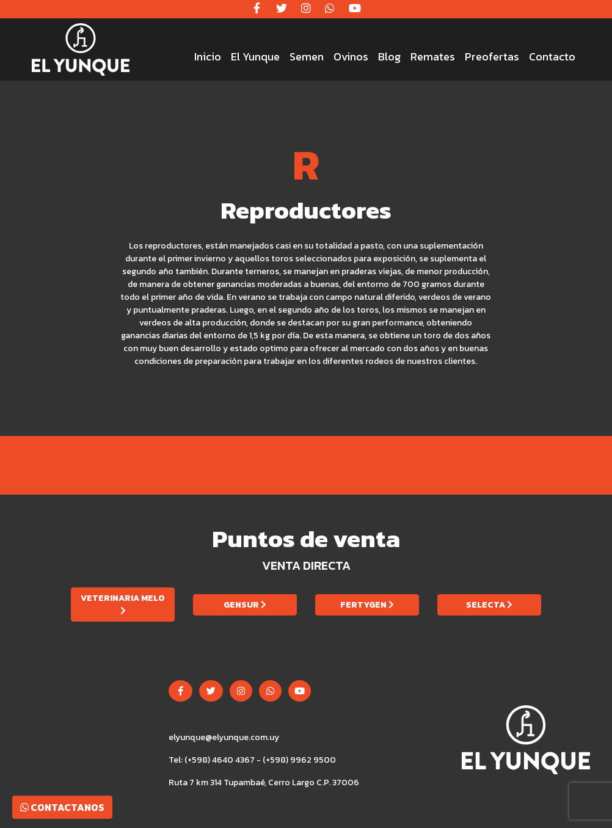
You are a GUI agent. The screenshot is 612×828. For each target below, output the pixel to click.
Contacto (552, 56)
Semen (307, 56)
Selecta (489, 604)
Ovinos (350, 56)
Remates (432, 56)
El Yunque (255, 56)
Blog (389, 56)
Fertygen (367, 604)
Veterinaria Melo (123, 603)
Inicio (207, 56)
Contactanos (62, 807)
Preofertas (492, 56)
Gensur (245, 604)
